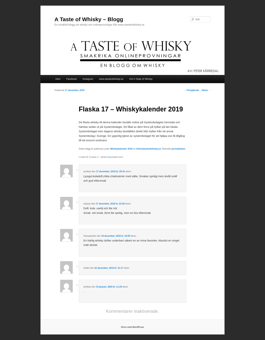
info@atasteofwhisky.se (148, 149)
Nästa (206, 90)
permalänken (178, 149)
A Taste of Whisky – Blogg (88, 19)
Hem (57, 79)
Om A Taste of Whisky (140, 79)
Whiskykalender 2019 (121, 149)
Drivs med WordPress (132, 327)
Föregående (191, 90)
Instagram (88, 79)
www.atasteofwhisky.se (111, 79)
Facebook (71, 79)
